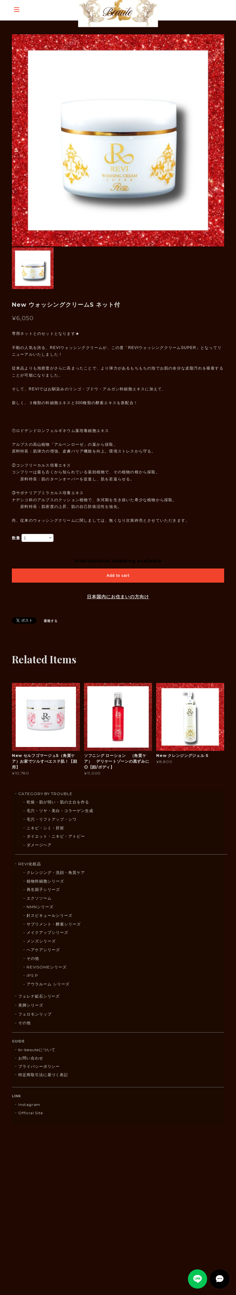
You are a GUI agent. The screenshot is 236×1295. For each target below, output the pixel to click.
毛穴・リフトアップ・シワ (52, 819)
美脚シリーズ (30, 1005)
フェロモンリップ (35, 1014)
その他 (33, 958)
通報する (51, 621)
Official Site (30, 1112)
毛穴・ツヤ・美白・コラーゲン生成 (60, 810)
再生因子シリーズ (43, 889)
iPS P (32, 975)
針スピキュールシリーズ (49, 915)
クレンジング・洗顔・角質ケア (56, 872)
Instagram (29, 1104)
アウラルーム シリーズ (48, 984)
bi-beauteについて (36, 1049)
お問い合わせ (30, 1058)
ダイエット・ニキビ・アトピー (56, 836)
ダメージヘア (39, 845)
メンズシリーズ (41, 941)
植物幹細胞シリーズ (45, 881)
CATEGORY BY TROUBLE (45, 793)
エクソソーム (39, 898)
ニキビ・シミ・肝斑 (45, 828)
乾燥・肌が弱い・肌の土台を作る (58, 802)
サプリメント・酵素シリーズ (53, 924)
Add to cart (117, 575)
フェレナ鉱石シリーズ (39, 996)
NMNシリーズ (40, 906)
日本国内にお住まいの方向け (118, 596)
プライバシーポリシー (39, 1066)
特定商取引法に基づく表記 (43, 1074)
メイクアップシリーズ (47, 932)
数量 (16, 538)
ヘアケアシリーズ (43, 949)
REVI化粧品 (29, 863)
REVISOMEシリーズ (47, 967)
